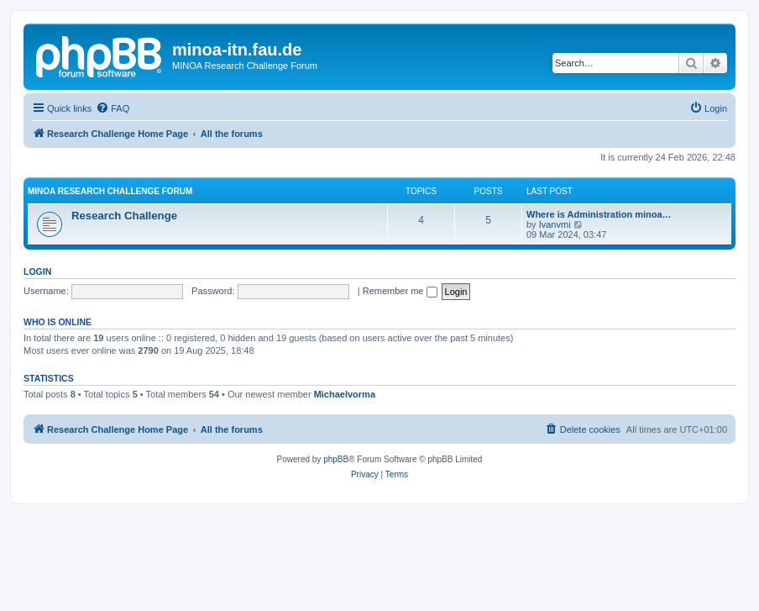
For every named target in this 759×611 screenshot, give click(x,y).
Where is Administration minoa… (599, 214)
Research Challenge (124, 215)
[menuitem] (112, 108)
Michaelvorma (344, 394)
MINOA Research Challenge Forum (110, 191)
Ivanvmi (555, 224)
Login (37, 271)
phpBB (335, 459)
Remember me (400, 291)
